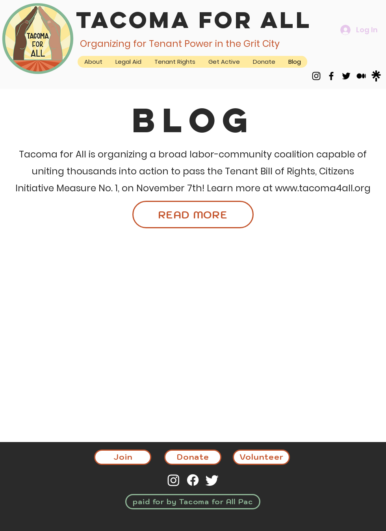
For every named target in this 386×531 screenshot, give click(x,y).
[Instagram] (316, 75)
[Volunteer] (261, 457)
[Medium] (361, 75)
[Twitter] (346, 75)
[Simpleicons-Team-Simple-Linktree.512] (376, 75)
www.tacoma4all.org (323, 188)
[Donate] (192, 457)
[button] (224, 62)
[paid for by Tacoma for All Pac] (192, 501)
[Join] (122, 457)
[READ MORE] (193, 214)
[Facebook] (331, 75)
